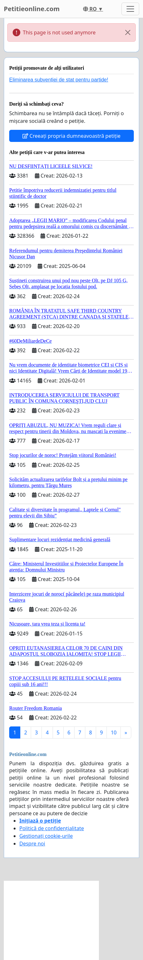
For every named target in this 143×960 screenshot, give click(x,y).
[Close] (127, 32)
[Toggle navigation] (130, 9)
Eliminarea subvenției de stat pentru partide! (58, 79)
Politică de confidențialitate (51, 828)
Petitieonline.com (32, 8)
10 (113, 732)
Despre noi (32, 843)
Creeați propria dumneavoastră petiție (71, 135)
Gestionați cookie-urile (46, 835)
